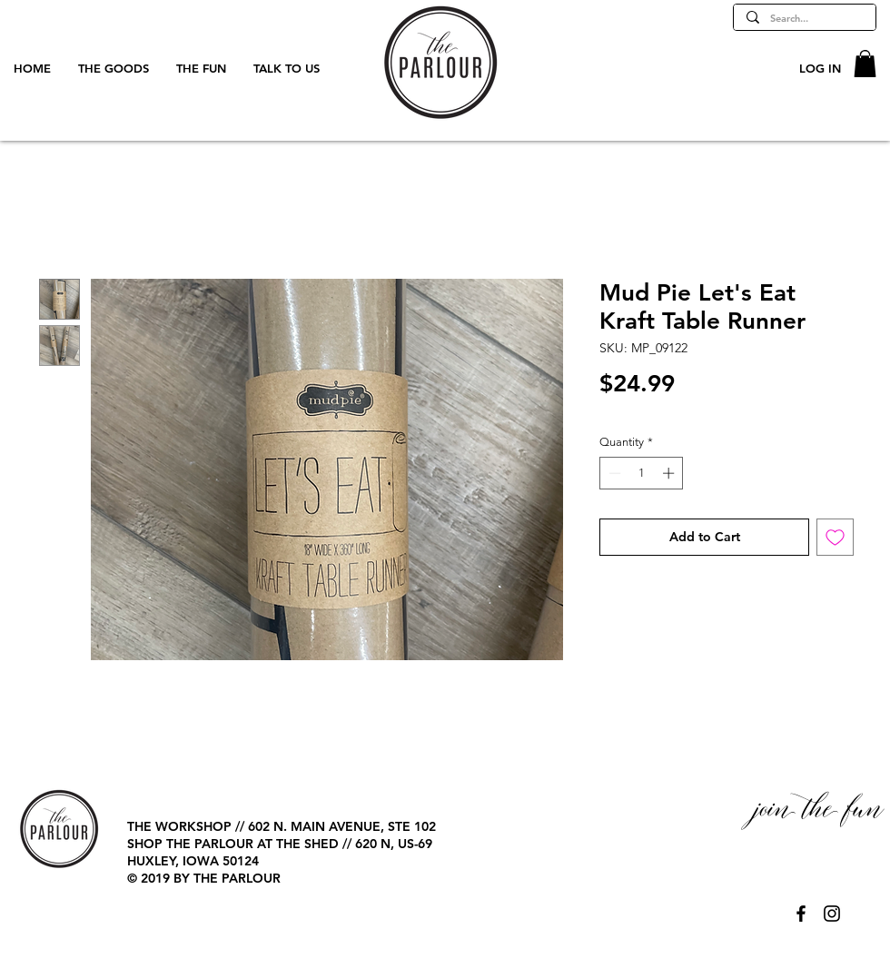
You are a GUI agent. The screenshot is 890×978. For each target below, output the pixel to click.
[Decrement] (613, 473)
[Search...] (803, 19)
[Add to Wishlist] (835, 537)
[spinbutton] (641, 473)
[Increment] (670, 473)
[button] (865, 63)
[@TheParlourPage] (801, 913)
